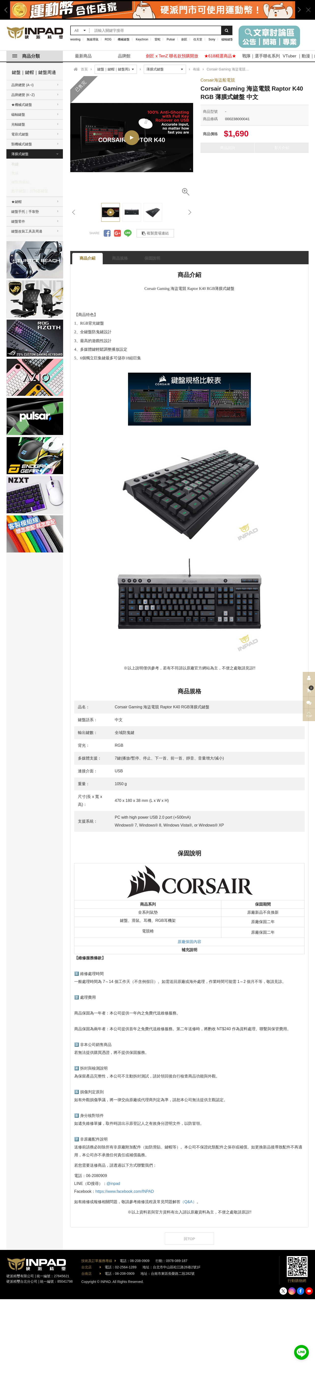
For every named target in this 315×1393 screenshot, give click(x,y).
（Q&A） (188, 1202)
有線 (15, 164)
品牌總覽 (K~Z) (23, 95)
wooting (75, 39)
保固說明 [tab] (152, 258)
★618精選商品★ (220, 56)
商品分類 (26, 56)
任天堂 (197, 39)
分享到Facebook (107, 233)
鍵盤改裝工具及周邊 (26, 231)
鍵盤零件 (18, 221)
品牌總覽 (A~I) (22, 85)
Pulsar (171, 39)
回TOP (189, 1239)
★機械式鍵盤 (21, 105)
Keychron (142, 39)
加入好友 (301, 1352)
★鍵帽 (16, 202)
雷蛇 (157, 39)
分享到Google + (117, 233)
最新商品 (83, 56)
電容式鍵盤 (20, 134)
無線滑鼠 (93, 39)
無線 (15, 173)
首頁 (84, 69)
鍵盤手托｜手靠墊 (25, 212)
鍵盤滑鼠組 (20, 182)
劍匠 (184, 39)
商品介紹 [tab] (87, 258)
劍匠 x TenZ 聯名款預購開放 (172, 56)
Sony (212, 39)
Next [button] (297, 10)
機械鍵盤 (123, 39)
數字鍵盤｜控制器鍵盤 (29, 191)
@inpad (113, 1183)
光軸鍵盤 (18, 124)
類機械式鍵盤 (21, 144)
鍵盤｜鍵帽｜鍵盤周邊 (34, 72)
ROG (108, 39)
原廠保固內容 (189, 942)
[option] (152, 9)
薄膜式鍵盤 (20, 154)
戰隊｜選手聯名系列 (261, 56)
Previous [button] (7, 10)
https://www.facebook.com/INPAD (124, 1191)
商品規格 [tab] (120, 258)
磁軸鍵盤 (227, 39)
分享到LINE (128, 233)
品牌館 (124, 56)
